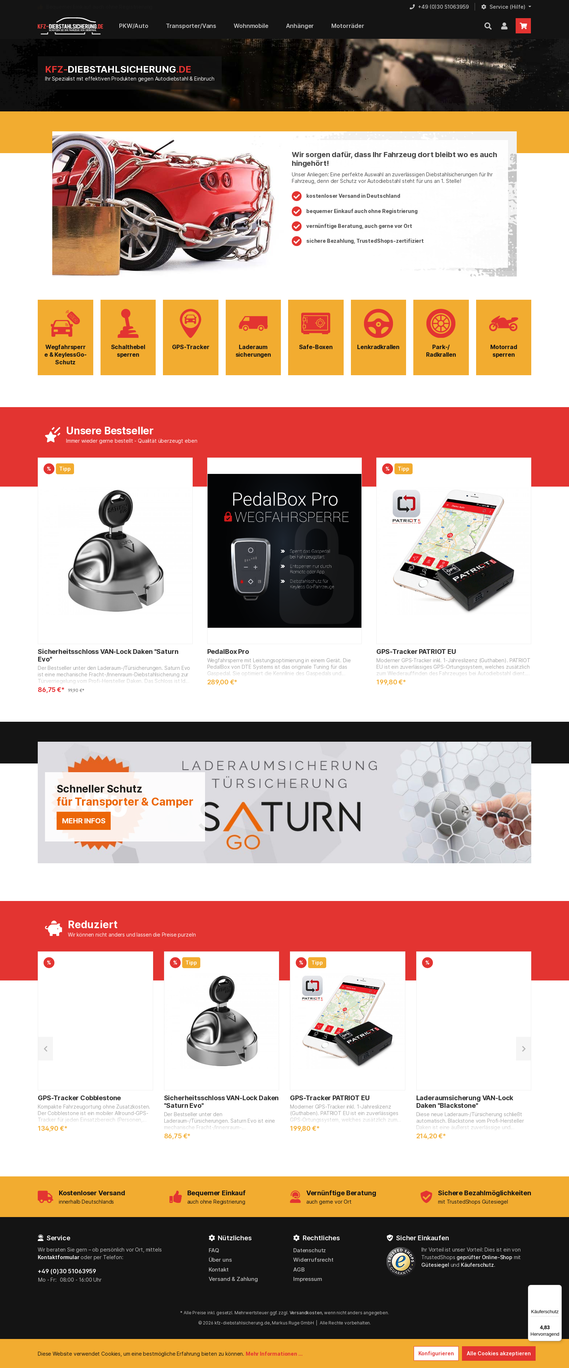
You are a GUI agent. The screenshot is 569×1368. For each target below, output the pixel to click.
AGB (299, 1269)
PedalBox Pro (228, 651)
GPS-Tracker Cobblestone (79, 1098)
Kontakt (219, 1269)
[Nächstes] (523, 1048)
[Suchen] (488, 25)
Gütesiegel (435, 1265)
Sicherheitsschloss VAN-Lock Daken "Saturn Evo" (108, 655)
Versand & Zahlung (233, 1278)
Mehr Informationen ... (274, 1354)
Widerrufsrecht (313, 1259)
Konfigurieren (436, 1353)
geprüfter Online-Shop (484, 1257)
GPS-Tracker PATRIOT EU (416, 651)
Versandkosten (306, 1312)
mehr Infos (83, 820)
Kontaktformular (58, 1257)
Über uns (220, 1259)
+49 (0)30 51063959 (67, 1271)
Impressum (307, 1278)
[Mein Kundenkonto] (504, 25)
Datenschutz (309, 1250)
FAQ (214, 1250)
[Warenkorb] (523, 25)
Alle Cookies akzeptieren (499, 1353)
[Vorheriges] (45, 1048)
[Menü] (557, 1289)
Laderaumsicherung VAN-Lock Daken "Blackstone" (464, 1101)
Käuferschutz (477, 1265)
